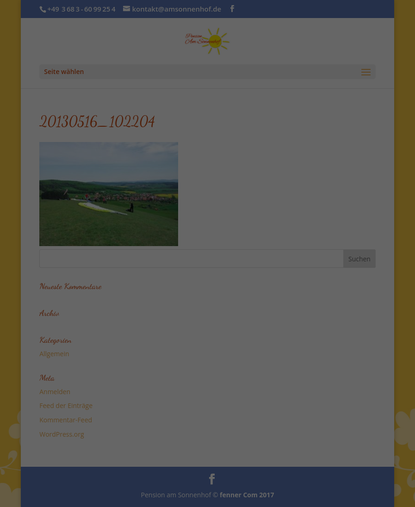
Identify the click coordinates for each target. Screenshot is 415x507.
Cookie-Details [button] (163, 262)
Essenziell (108, 154)
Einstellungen (125, 133)
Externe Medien (291, 154)
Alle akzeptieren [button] (207, 186)
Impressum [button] (255, 262)
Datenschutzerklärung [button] (211, 262)
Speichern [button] (207, 214)
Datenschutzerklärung (184, 124)
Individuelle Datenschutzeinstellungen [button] (207, 241)
